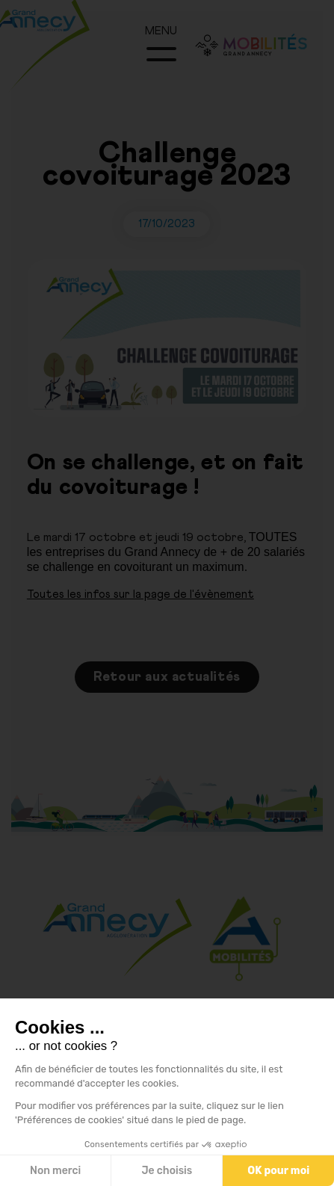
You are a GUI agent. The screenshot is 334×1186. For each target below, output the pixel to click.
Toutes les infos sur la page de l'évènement (140, 594)
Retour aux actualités (167, 677)
